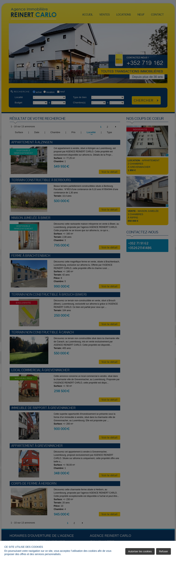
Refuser (163, 551)
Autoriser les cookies (140, 551)
